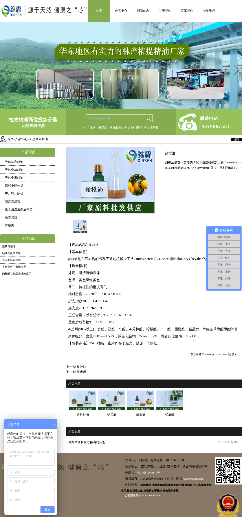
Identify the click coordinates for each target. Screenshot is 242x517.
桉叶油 (81, 367)
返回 (236, 139)
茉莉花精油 (8, 246)
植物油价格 (151, 127)
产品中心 (121, 11)
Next (234, 62)
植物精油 (116, 127)
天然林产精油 (14, 162)
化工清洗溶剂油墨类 (19, 209)
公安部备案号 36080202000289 (142, 495)
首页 (99, 11)
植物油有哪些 (132, 127)
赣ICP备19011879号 (148, 472)
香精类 (9, 225)
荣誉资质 (209, 11)
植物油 (103, 127)
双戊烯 (81, 372)
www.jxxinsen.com (216, 354)
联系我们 (187, 11)
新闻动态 (143, 11)
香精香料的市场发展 (14, 266)
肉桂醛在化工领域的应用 (16, 273)
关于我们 (165, 11)
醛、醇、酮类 (14, 193)
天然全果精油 (14, 177)
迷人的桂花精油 (11, 260)
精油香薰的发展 (11, 253)
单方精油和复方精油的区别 (86, 442)
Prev (3, 62)
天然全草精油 (14, 170)
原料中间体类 (14, 185)
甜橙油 (94, 245)
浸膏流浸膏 (12, 201)
